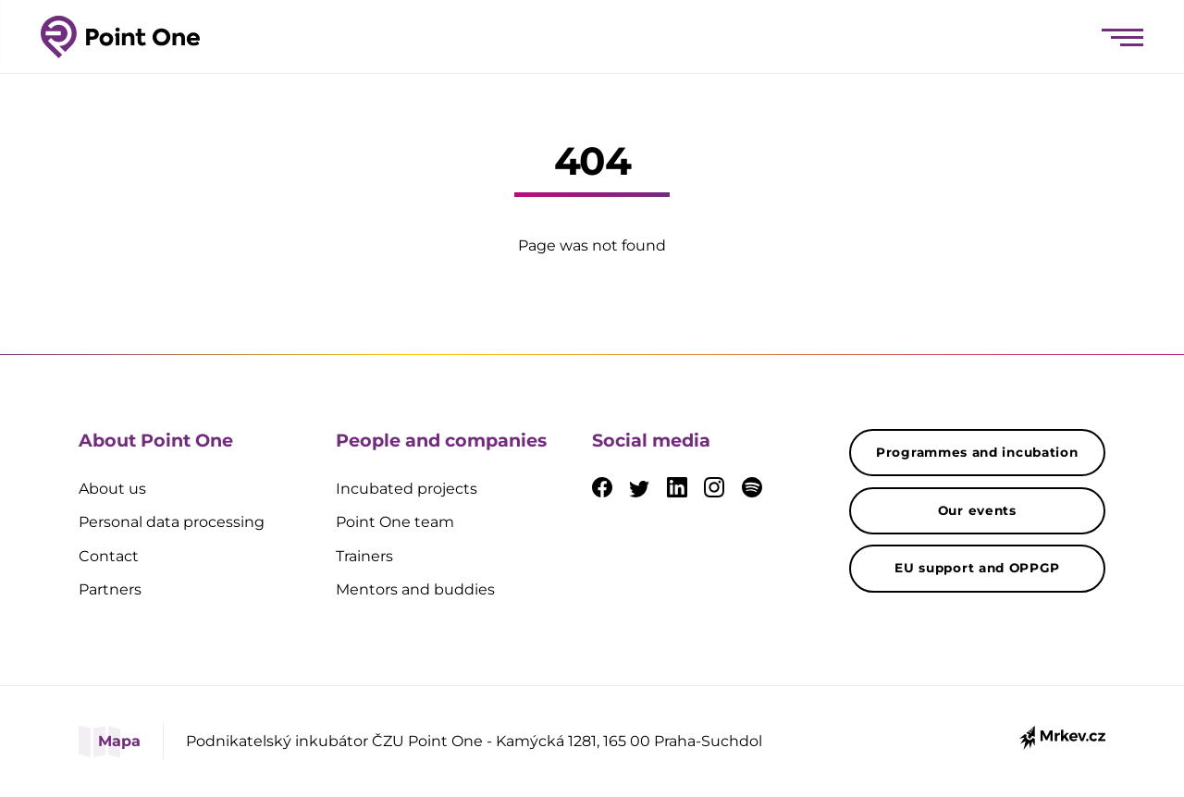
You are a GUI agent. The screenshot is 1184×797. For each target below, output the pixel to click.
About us (112, 488)
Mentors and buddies (415, 589)
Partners (110, 589)
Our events (977, 510)
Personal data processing (172, 522)
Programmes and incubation (977, 452)
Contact (109, 556)
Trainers (364, 556)
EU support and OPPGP (976, 567)
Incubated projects (406, 488)
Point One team (395, 522)
